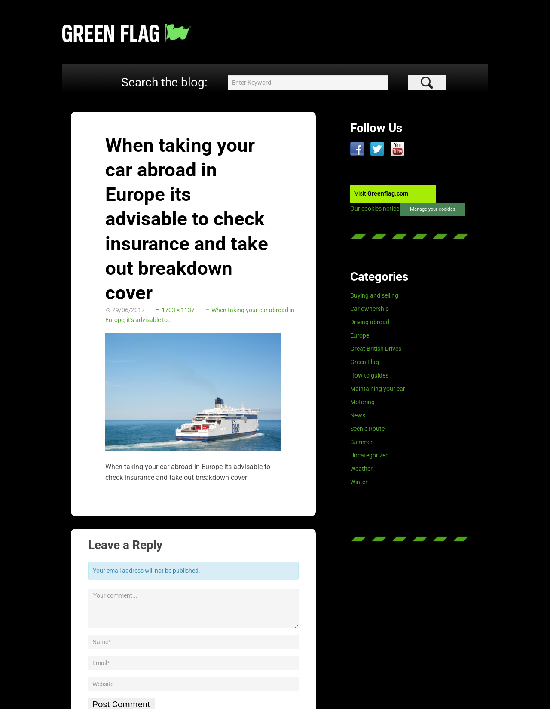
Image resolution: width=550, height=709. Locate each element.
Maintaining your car (377, 388)
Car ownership (369, 308)
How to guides (369, 375)
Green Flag (364, 362)
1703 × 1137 (178, 310)
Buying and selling (374, 295)
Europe (359, 335)
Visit (381, 193)
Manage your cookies (432, 209)
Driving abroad (369, 322)
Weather (361, 468)
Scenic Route (367, 428)
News (357, 415)
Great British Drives (375, 348)
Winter (358, 482)
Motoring (362, 402)
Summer (361, 442)
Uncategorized (369, 455)
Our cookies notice (374, 209)
